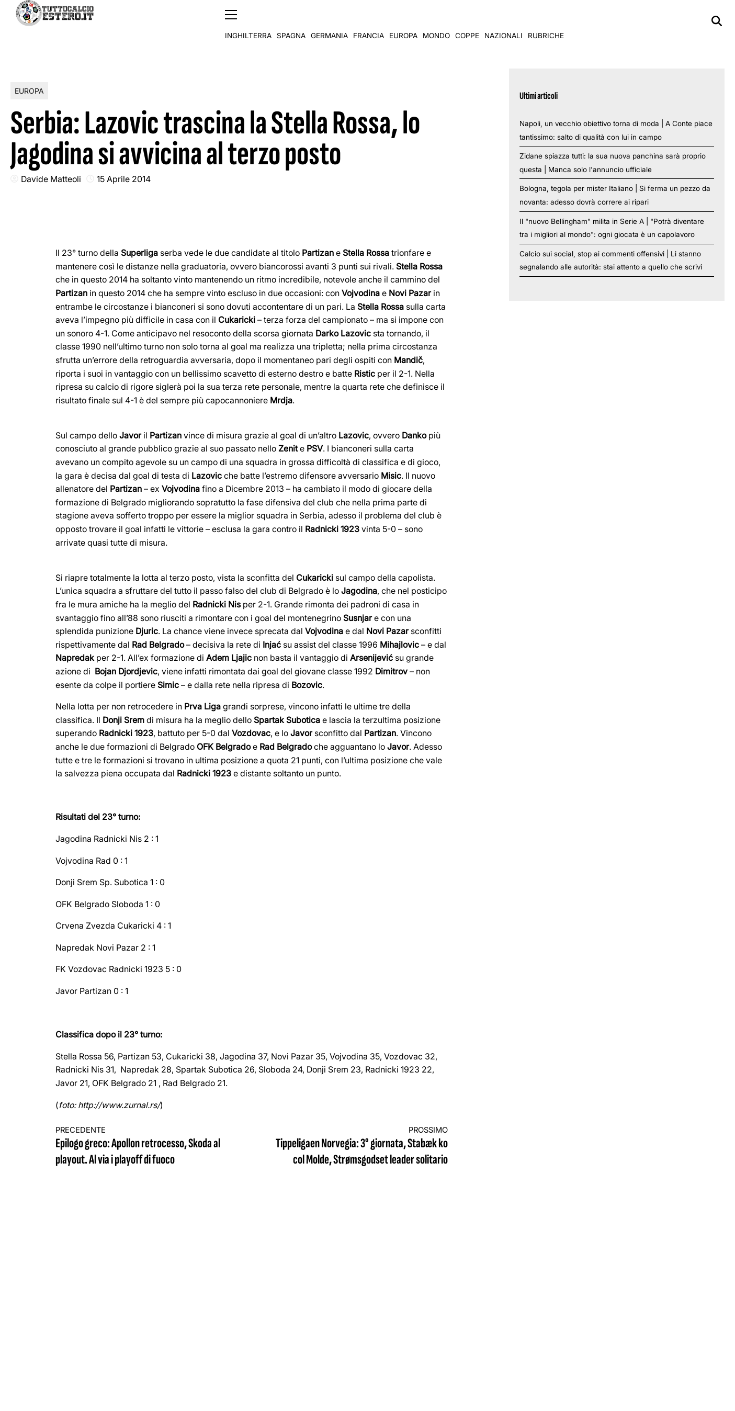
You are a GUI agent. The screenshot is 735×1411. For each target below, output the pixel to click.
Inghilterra (248, 21)
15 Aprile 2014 (124, 178)
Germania (329, 21)
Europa (403, 21)
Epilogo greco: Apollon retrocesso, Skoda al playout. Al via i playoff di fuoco (143, 1146)
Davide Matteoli (51, 178)
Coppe (467, 21)
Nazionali (503, 21)
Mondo (436, 21)
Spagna (291, 21)
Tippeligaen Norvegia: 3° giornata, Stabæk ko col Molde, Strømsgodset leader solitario (360, 1146)
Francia (368, 21)
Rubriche (546, 21)
